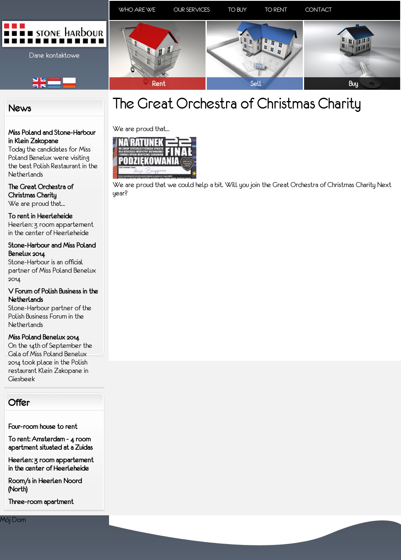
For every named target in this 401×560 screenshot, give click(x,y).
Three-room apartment (41, 501)
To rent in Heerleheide (40, 216)
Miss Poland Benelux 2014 (43, 337)
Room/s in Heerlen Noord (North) (45, 484)
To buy (237, 9)
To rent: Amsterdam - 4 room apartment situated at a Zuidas (50, 443)
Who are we (137, 9)
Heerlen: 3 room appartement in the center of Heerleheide (51, 464)
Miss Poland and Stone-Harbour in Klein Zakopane (52, 136)
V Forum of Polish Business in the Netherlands (53, 295)
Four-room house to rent (42, 426)
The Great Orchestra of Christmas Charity (40, 190)
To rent (276, 9)
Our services (192, 9)
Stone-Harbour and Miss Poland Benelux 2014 (52, 249)
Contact (318, 9)
